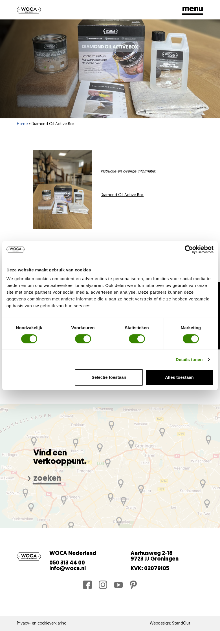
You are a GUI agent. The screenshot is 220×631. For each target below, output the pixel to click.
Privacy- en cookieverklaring (42, 623)
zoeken (47, 478)
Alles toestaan (179, 377)
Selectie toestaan (109, 377)
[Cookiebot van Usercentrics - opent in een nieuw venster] (189, 249)
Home (22, 124)
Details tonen (189, 359)
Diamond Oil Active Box (122, 195)
